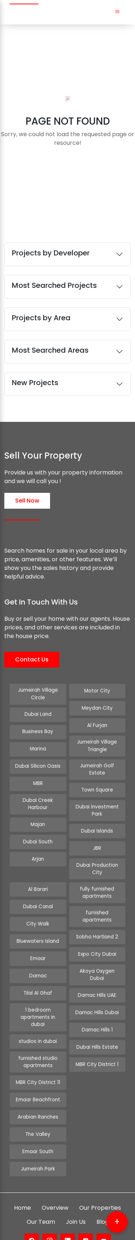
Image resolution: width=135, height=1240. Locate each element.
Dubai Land (38, 713)
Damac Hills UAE (97, 977)
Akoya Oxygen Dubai (97, 959)
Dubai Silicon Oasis (38, 765)
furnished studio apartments (38, 1044)
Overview (55, 1189)
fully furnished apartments (97, 883)
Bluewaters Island (38, 931)
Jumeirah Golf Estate (97, 765)
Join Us (76, 1203)
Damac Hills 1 (97, 1011)
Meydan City (97, 708)
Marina (38, 748)
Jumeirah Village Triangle (97, 746)
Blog (102, 1203)
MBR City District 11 (38, 1063)
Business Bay (38, 730)
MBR (38, 782)
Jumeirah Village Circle (38, 694)
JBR (97, 840)
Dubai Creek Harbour (38, 803)
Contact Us (32, 659)
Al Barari (38, 880)
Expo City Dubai (97, 942)
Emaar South (38, 1132)
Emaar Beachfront (38, 1081)
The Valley (38, 1115)
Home (22, 1189)
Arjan (38, 857)
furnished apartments (97, 905)
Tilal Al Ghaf (37, 983)
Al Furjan (97, 725)
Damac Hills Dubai (97, 994)
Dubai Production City (97, 860)
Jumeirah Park (38, 1150)
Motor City (97, 690)
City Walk (38, 914)
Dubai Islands (97, 822)
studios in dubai (37, 1023)
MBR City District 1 (97, 1046)
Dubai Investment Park (97, 803)
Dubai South (38, 840)
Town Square (97, 782)
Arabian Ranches (38, 1098)
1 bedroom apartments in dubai (38, 1004)
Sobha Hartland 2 (97, 925)
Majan (38, 822)
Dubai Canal (37, 897)
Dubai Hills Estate (97, 1029)
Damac (37, 966)
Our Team (41, 1203)
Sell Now (27, 500)
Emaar (38, 949)
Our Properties (100, 1189)
